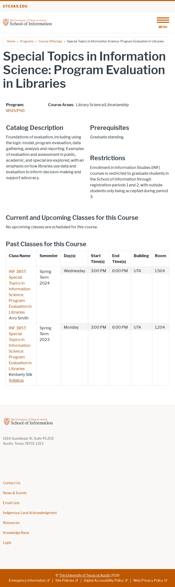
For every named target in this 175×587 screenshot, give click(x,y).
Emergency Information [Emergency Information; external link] (27, 581)
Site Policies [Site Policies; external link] (64, 581)
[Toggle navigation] (163, 22)
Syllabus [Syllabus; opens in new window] (16, 380)
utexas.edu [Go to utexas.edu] (15, 6)
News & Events (15, 493)
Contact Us (11, 483)
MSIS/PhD (15, 110)
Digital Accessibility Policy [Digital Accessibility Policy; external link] (104, 581)
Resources (11, 523)
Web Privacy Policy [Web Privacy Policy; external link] (148, 581)
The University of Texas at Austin (84, 575)
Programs (27, 41)
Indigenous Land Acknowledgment (30, 513)
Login (7, 543)
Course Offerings (50, 41)
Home (11, 41)
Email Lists (11, 503)
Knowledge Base (16, 533)
